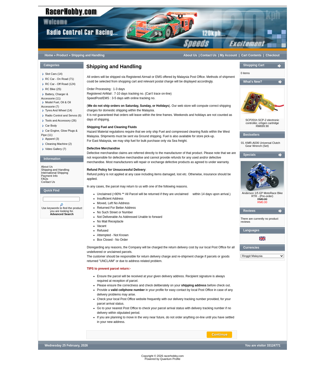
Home (49, 55)
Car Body (49, 125)
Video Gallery (51, 148)
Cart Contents (251, 55)
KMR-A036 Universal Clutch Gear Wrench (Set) (262, 144)
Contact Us (208, 55)
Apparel (48, 138)
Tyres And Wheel (53, 110)
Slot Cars (49, 73)
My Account (228, 55)
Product (62, 55)
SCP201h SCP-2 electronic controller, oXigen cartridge (262, 121)
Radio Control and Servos (59, 115)
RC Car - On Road (54, 78)
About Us (190, 55)
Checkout (273, 55)
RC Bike (48, 89)
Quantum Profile (170, 358)
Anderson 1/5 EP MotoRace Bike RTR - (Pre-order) (262, 195)
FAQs (44, 178)
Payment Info (49, 175)
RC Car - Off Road (54, 83)
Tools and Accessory (56, 120)
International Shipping (54, 172)
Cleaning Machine (54, 143)
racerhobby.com (174, 355)
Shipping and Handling (88, 55)
